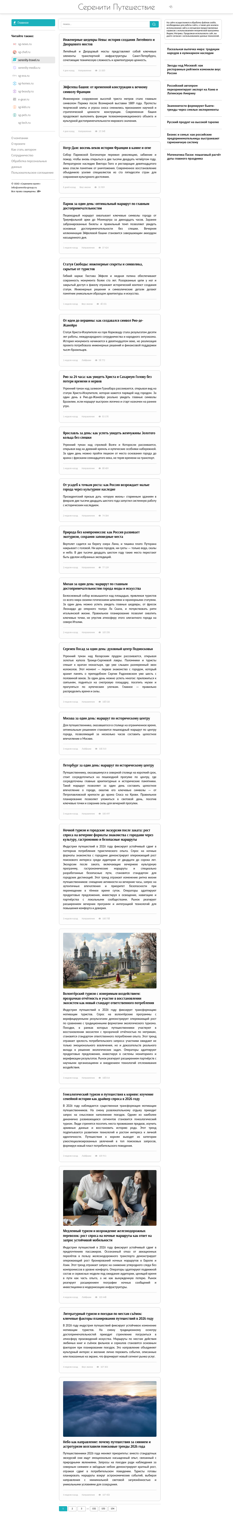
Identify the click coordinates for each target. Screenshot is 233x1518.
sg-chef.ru (24, 52)
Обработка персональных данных (29, 164)
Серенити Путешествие (116, 6)
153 (103, 1508)
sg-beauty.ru (25, 91)
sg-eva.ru (24, 76)
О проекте (18, 144)
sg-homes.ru (25, 83)
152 (94, 1508)
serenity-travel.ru (29, 60)
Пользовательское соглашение (32, 172)
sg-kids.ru (24, 107)
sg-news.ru (25, 44)
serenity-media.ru (29, 68)
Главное (21, 22)
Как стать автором (23, 149)
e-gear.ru (23, 99)
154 (112, 1508)
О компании (19, 138)
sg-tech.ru (24, 123)
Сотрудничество (22, 155)
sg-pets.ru (24, 115)
